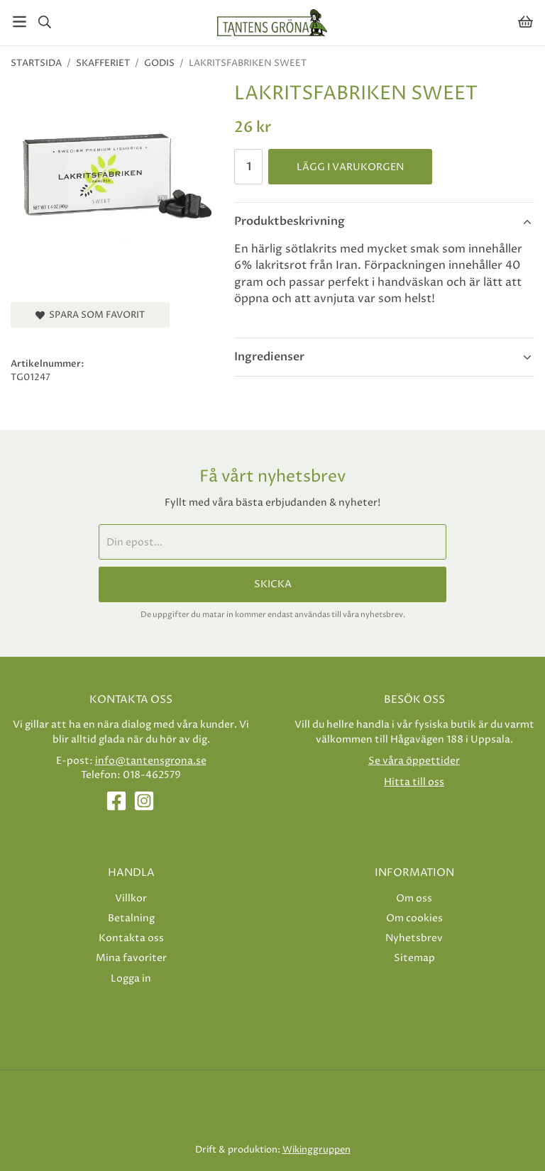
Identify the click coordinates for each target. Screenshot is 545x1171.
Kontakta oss (131, 938)
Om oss (414, 898)
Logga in (131, 978)
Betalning (131, 918)
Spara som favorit (90, 315)
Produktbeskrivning (289, 221)
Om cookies (414, 918)
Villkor (131, 898)
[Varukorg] (525, 21)
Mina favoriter (131, 958)
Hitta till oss (414, 782)
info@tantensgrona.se (151, 760)
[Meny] (19, 21)
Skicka (273, 584)
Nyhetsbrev (414, 938)
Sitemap (414, 958)
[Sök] (44, 22)
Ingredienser (269, 357)
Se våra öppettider (414, 760)
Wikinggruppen (316, 1149)
